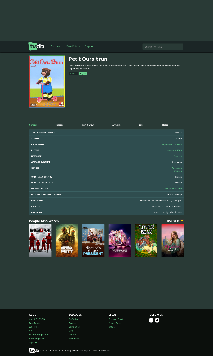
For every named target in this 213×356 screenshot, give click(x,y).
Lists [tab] (141, 124)
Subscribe (34, 326)
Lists (71, 330)
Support (90, 46)
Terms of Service (117, 319)
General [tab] (33, 124)
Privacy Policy (115, 323)
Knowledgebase (37, 338)
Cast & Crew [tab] (88, 124)
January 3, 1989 (174, 150)
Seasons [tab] (59, 124)
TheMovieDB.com (173, 188)
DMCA (112, 326)
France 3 (177, 156)
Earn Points (73, 46)
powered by (175, 221)
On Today (73, 319)
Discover (56, 46)
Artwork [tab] (116, 124)
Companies (74, 326)
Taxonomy (74, 338)
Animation (177, 167)
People (72, 334)
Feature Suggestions (39, 334)
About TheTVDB (37, 319)
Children (178, 170)
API (30, 330)
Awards (72, 323)
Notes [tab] (165, 124)
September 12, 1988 (172, 144)
